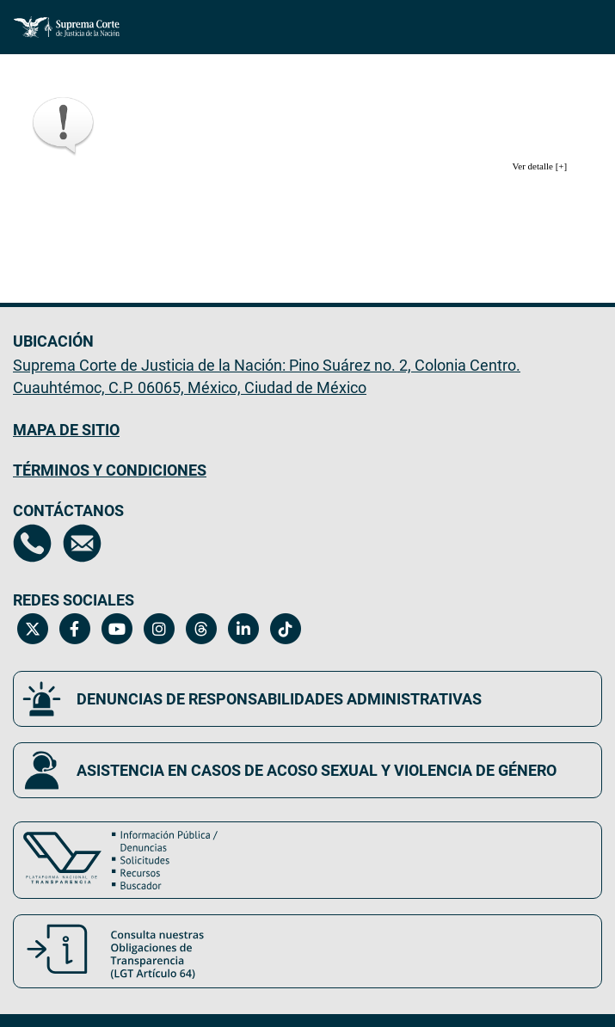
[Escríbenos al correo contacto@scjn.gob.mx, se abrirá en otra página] (82, 543)
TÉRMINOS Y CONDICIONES (109, 470)
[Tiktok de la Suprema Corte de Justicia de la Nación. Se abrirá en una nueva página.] (285, 628)
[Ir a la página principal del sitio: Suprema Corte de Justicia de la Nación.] (66, 27)
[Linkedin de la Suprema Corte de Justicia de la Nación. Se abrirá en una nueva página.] (243, 628)
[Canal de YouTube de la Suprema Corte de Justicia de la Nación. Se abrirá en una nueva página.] (116, 628)
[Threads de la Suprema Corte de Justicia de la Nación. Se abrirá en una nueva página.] (200, 628)
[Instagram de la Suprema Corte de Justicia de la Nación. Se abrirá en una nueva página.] (158, 628)
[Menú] (579, 23)
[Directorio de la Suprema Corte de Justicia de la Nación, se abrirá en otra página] (32, 543)
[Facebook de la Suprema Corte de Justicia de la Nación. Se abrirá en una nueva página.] (74, 628)
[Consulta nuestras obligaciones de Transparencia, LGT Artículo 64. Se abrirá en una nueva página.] (307, 951)
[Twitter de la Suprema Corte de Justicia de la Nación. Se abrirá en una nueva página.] (32, 628)
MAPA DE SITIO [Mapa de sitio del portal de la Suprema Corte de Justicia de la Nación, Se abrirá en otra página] (66, 430)
